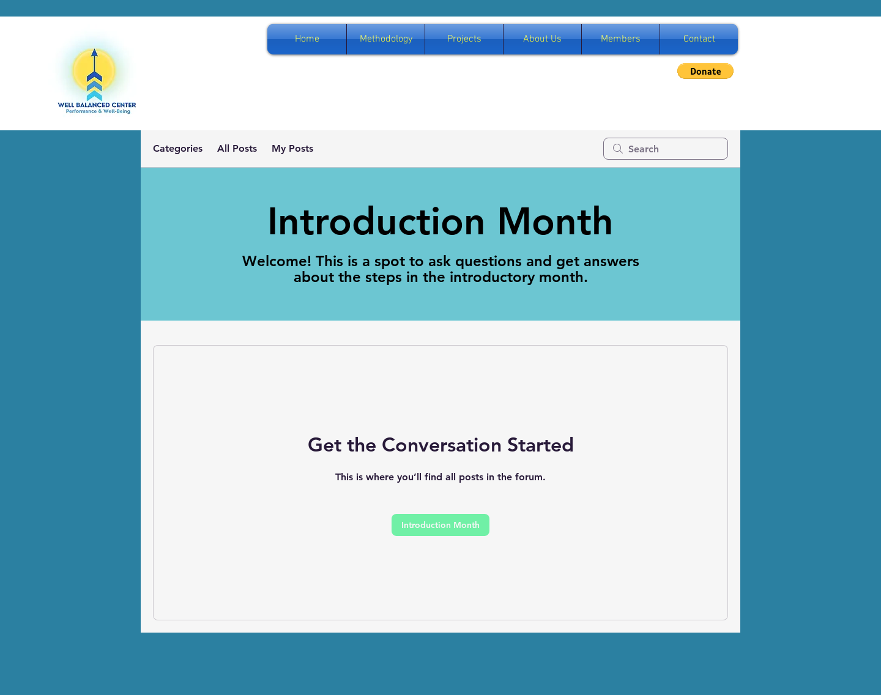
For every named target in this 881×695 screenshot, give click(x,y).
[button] (705, 71)
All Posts (237, 148)
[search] (665, 149)
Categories (178, 148)
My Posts (292, 148)
